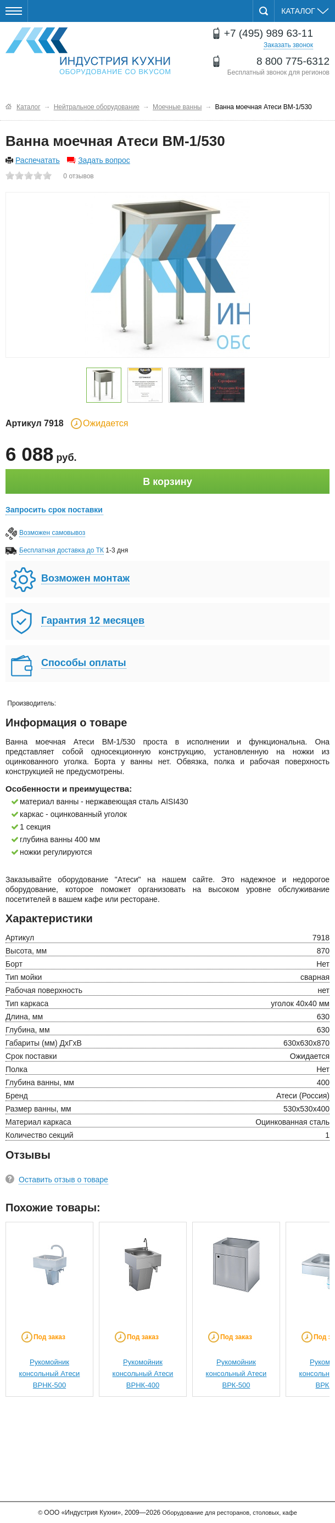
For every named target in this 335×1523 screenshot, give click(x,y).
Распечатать (37, 160)
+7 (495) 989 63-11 (268, 33)
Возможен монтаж (85, 578)
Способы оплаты (83, 662)
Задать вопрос (104, 160)
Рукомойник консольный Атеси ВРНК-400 (143, 1373)
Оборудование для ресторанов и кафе (87, 51)
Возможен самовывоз (52, 533)
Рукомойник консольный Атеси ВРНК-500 (49, 1373)
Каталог (304, 11)
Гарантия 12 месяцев (92, 620)
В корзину (167, 481)
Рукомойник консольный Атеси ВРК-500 (236, 1373)
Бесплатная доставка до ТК (61, 550)
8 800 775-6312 (293, 61)
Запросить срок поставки (54, 509)
